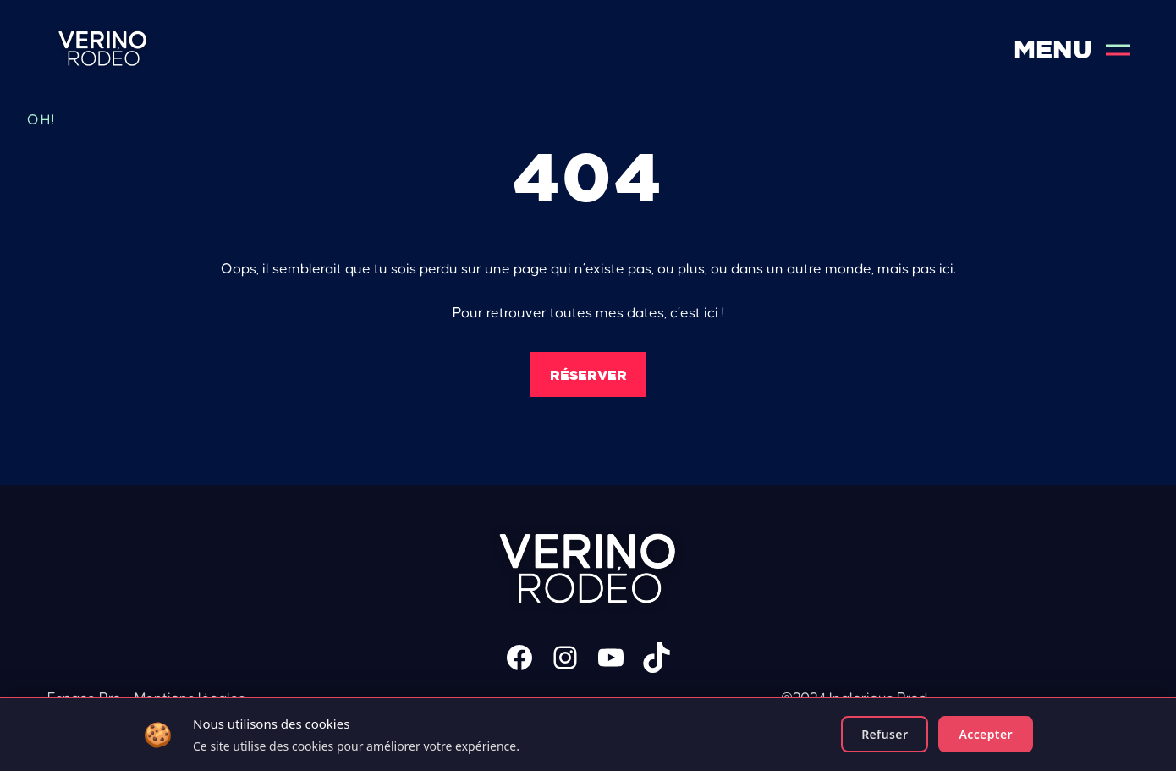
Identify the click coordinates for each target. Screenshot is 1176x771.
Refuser (884, 734)
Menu (1072, 49)
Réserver (588, 375)
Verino (103, 49)
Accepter (986, 734)
